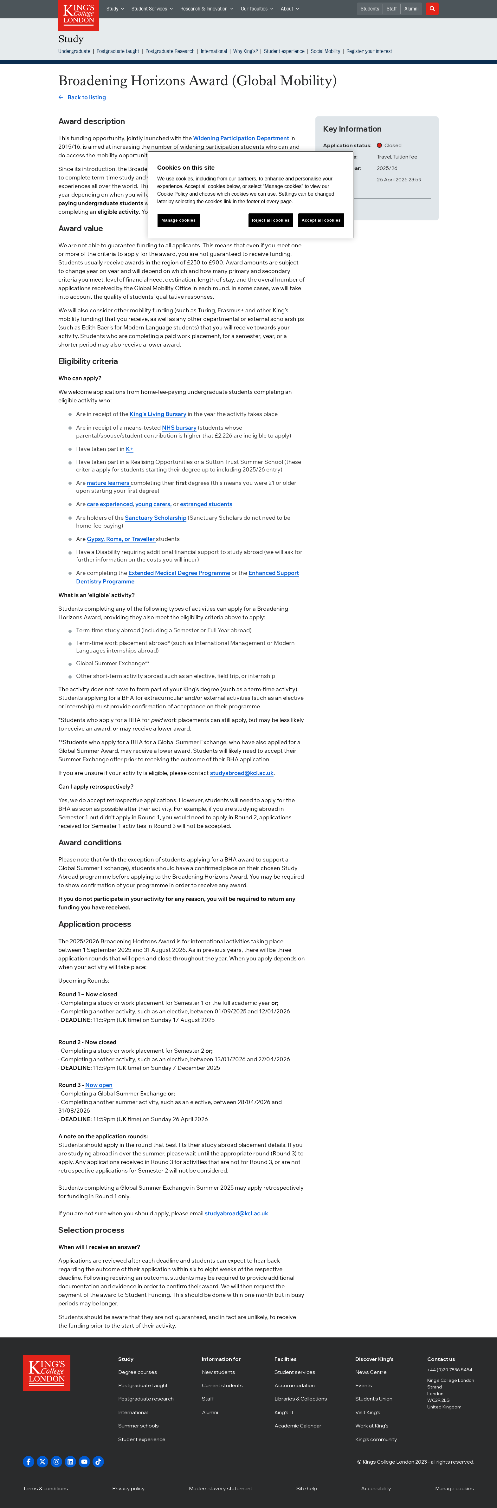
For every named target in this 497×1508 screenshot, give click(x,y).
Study (117, 10)
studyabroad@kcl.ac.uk (242, 773)
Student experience (284, 52)
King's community (377, 1439)
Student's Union (377, 1398)
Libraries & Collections (300, 1398)
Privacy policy (128, 1488)
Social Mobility (325, 52)
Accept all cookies (321, 220)
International (214, 52)
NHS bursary (179, 427)
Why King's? (245, 52)
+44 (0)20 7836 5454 (449, 1370)
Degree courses (146, 1372)
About (292, 10)
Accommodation (300, 1385)
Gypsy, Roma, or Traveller (121, 539)
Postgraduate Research (170, 52)
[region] (251, 195)
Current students (224, 1385)
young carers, (153, 504)
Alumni (411, 8)
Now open (99, 1085)
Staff (392, 8)
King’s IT (300, 1412)
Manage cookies (454, 1488)
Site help (306, 1488)
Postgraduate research (146, 1398)
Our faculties (259, 10)
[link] (82, 97)
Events (377, 1385)
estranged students (206, 504)
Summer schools (146, 1425)
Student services (300, 1372)
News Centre (377, 1372)
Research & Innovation (208, 10)
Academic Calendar (300, 1425)
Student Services (154, 10)
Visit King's (377, 1412)
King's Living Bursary (158, 414)
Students (370, 8)
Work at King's (377, 1425)
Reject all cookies (271, 220)
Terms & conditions (45, 1488)
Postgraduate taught (118, 52)
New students (224, 1372)
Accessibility (376, 1488)
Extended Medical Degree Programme (179, 572)
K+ (129, 448)
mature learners (109, 482)
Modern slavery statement (220, 1488)
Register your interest (369, 52)
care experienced (110, 504)
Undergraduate (74, 52)
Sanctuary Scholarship (155, 517)
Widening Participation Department (241, 138)
